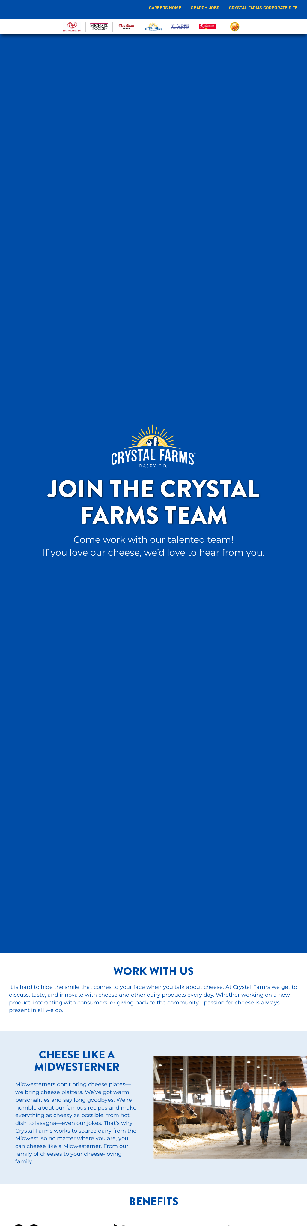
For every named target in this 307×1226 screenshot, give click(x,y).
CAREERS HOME (165, 8)
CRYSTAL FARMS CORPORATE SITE (263, 8)
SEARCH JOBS (205, 8)
